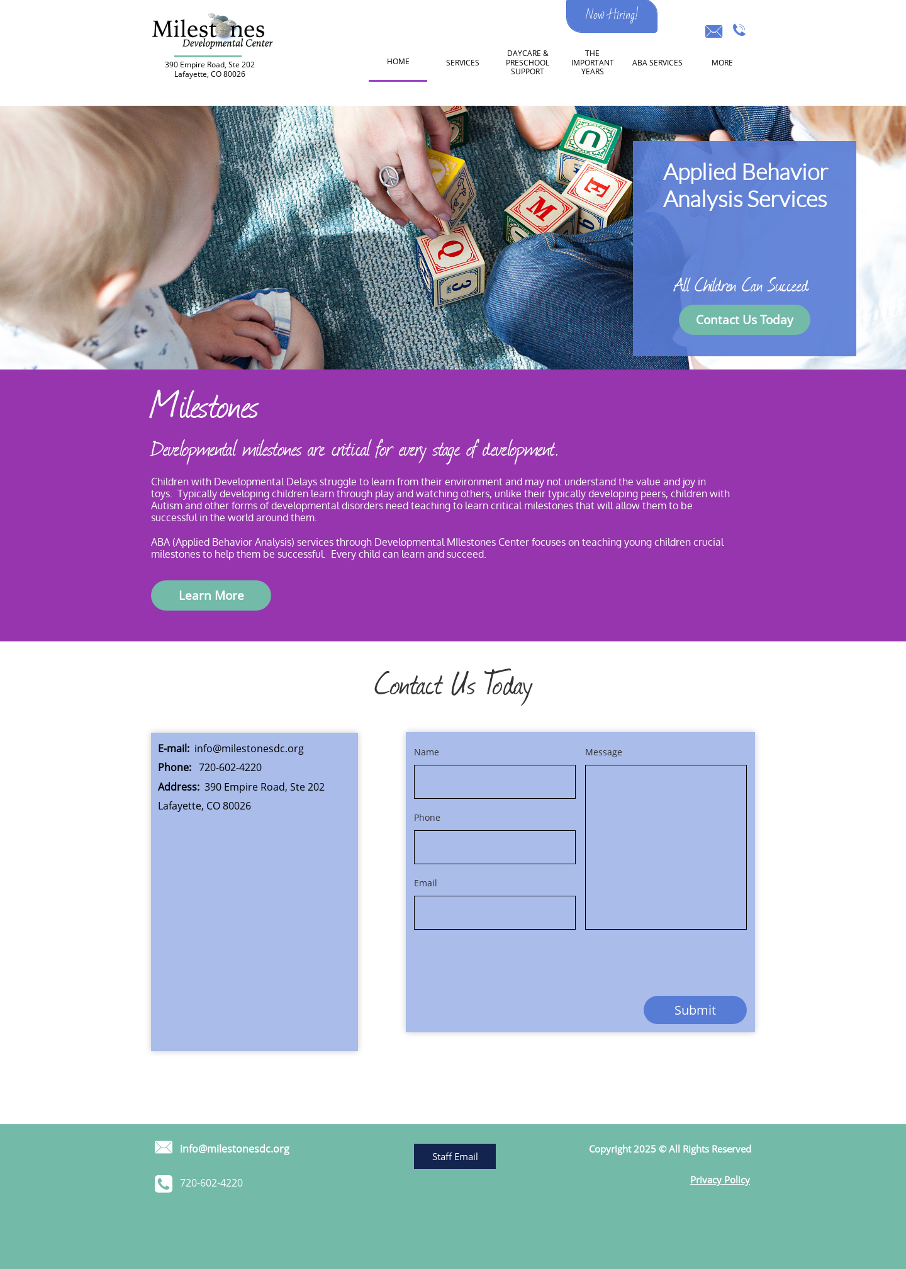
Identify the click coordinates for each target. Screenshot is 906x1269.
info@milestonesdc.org (249, 748)
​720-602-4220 (211, 1183)
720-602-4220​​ (230, 767)
